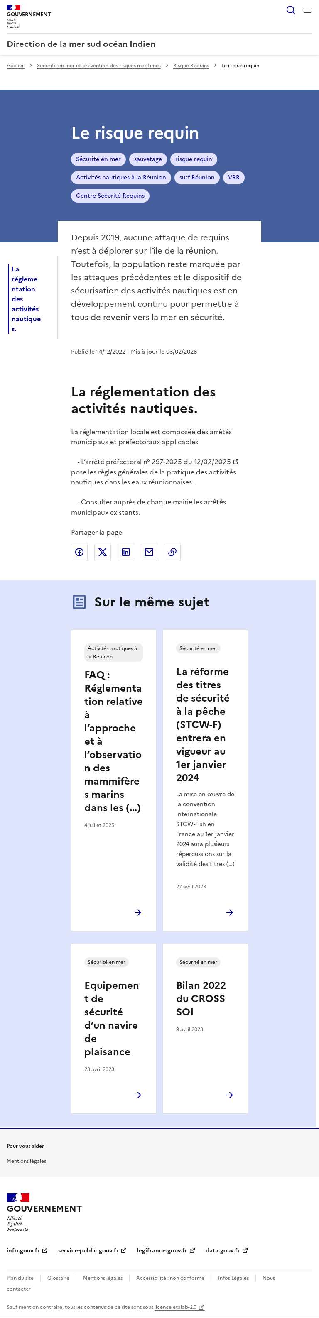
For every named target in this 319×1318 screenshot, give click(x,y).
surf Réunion (197, 177)
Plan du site (20, 1278)
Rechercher (290, 10)
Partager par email (149, 552)
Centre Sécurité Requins (110, 195)
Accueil (16, 65)
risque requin (193, 159)
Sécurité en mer (98, 159)
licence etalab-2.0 (175, 1307)
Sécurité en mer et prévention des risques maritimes (99, 65)
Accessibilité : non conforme (170, 1278)
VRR (234, 177)
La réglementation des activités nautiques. (26, 299)
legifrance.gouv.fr (162, 1250)
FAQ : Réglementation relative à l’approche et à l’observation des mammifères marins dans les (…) (113, 741)
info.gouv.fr (23, 1250)
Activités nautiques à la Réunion (121, 177)
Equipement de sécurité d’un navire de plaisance (111, 1018)
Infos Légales (233, 1278)
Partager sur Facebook (79, 552)
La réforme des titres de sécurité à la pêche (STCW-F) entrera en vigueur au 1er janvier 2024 (203, 724)
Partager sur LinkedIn (126, 552)
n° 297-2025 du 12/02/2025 (187, 462)
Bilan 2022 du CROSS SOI (201, 999)
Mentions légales (26, 1161)
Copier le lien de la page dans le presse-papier (172, 552)
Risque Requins (191, 65)
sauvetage (148, 159)
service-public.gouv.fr (88, 1250)
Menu (307, 10)
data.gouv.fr (223, 1250)
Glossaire (58, 1278)
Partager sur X (102, 552)
